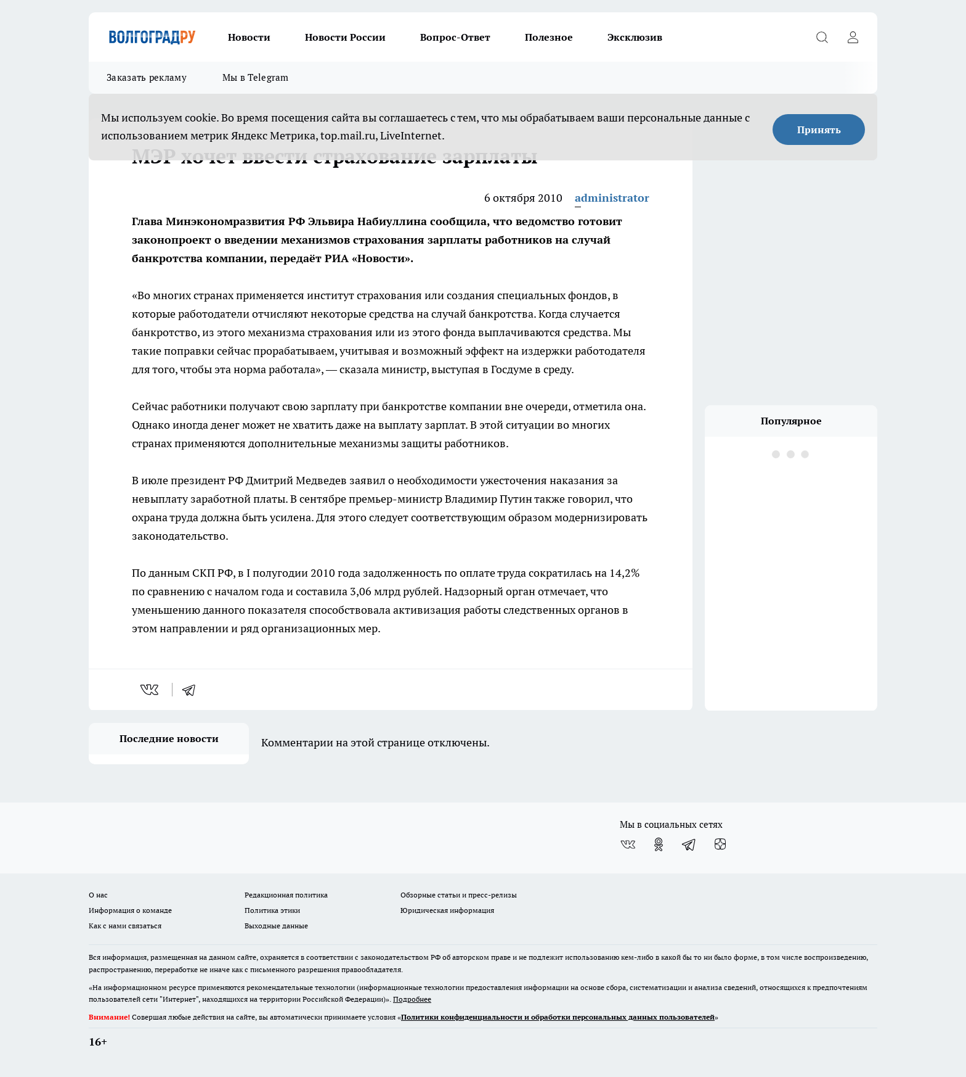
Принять (819, 129)
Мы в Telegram (255, 77)
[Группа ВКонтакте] (627, 844)
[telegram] (193, 689)
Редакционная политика (286, 894)
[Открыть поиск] (822, 37)
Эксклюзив (634, 37)
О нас (98, 894)
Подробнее (412, 999)
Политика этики (272, 910)
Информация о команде (130, 910)
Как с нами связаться (125, 925)
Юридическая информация (447, 910)
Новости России (345, 37)
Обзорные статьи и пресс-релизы (458, 894)
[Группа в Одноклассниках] (658, 844)
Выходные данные (276, 925)
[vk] (150, 689)
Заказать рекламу (147, 77)
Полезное (549, 37)
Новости (249, 37)
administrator (612, 198)
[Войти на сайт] (852, 37)
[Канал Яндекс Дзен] (720, 844)
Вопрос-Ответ (455, 37)
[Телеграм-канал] (689, 844)
